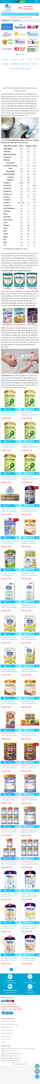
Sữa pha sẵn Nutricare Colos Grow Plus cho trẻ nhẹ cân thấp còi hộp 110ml (9, 735)
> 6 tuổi (37, 59)
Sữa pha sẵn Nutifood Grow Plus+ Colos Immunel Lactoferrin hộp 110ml (29, 670)
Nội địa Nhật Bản (14, 64)
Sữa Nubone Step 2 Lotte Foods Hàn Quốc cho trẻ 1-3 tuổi (29, 799)
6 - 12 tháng (13, 59)
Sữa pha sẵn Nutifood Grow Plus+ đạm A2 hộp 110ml (8, 606)
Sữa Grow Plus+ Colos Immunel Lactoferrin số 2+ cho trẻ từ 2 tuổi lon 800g (9, 670)
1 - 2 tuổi (21, 59)
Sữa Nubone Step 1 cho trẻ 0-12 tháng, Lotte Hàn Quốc (9, 799)
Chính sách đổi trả (5, 1036)
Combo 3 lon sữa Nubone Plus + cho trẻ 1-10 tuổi (9, 863)
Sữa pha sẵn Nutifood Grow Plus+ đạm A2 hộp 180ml (28, 606)
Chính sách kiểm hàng (6, 1033)
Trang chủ (5, 20)
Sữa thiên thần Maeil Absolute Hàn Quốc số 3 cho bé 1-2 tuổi (28, 703)
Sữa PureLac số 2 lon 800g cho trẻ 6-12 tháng (9, 542)
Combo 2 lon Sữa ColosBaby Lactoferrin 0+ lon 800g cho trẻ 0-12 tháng (29, 414)
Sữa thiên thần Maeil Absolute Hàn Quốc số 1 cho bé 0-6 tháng (28, 542)
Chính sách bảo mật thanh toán (9, 1024)
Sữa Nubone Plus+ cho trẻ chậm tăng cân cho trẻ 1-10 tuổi (29, 831)
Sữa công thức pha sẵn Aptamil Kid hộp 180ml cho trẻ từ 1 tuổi (9, 510)
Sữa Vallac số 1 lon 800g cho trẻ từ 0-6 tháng (9, 927)
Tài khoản (5, 1)
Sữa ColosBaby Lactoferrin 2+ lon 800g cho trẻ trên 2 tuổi (9, 478)
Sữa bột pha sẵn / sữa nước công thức (20, 68)
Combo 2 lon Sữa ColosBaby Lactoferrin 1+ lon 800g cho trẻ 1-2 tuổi (29, 446)
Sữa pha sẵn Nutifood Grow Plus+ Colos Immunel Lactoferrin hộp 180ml (29, 574)
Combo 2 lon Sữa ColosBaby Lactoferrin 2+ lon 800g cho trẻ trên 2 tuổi (30, 478)
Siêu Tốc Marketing (23, 1064)
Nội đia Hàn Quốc (25, 64)
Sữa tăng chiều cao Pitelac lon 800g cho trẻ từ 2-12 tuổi (9, 895)
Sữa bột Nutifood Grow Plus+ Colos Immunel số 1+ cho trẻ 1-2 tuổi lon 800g (29, 638)
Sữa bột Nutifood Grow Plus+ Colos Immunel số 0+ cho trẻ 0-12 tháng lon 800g (9, 638)
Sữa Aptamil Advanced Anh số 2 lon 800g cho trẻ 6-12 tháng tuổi (29, 510)
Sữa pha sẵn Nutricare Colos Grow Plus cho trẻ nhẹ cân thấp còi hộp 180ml (30, 735)
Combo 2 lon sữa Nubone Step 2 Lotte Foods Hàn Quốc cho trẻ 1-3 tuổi (9, 831)
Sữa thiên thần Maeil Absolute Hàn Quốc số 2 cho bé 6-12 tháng (8, 703)
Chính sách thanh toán (7, 1027)
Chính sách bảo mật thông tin (9, 1021)
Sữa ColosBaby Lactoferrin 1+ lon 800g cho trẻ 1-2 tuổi (9, 446)
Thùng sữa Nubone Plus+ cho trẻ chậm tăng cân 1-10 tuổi (29, 863)
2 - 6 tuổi (29, 59)
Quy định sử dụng (5, 1039)
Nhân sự (3, 1042)
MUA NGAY (8, 409)
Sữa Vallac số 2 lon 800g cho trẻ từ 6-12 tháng (9, 959)
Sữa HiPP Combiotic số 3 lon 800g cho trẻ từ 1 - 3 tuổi (9, 574)
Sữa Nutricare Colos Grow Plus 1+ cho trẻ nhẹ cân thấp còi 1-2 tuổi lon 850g (29, 767)
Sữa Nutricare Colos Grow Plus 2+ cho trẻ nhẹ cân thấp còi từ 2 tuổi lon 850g (9, 767)
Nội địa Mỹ (5, 64)
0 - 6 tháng (4, 59)
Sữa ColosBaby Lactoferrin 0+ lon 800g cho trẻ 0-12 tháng (9, 414)
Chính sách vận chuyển (7, 1030)
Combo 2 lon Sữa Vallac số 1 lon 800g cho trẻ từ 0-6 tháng (29, 927)
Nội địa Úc (35, 64)
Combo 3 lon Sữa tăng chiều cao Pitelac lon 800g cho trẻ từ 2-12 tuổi (29, 895)
